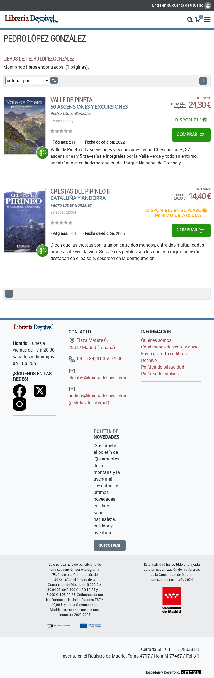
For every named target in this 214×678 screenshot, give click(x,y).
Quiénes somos (156, 340)
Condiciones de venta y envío (170, 347)
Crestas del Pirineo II (80, 191)
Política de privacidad (162, 367)
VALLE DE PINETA (71, 99)
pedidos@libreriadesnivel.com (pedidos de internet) (98, 395)
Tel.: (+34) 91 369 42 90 (96, 358)
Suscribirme (109, 545)
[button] (190, 19)
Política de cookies (160, 374)
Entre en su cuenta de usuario (181, 5)
